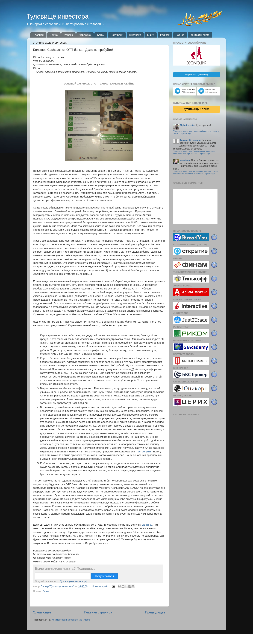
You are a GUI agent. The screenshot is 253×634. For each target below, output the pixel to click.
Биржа (54, 34)
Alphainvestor (187, 125)
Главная (39, 34)
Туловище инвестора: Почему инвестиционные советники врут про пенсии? (194, 152)
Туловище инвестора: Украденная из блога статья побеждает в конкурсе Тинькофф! (195, 172)
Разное (180, 34)
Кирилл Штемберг (190, 140)
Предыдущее (155, 612)
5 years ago (209, 174)
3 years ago (186, 133)
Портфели (117, 34)
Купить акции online (197, 109)
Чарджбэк (85, 34)
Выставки (135, 34)
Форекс (68, 34)
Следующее (42, 612)
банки (46, 591)
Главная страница (98, 612)
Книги (150, 34)
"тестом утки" (144, 451)
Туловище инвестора (58, 16)
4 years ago (205, 154)
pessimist (185, 160)
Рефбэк (165, 34)
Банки (100, 34)
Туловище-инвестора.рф (73, 581)
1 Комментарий (98, 586)
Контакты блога (200, 34)
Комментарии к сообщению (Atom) (71, 619)
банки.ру (147, 524)
